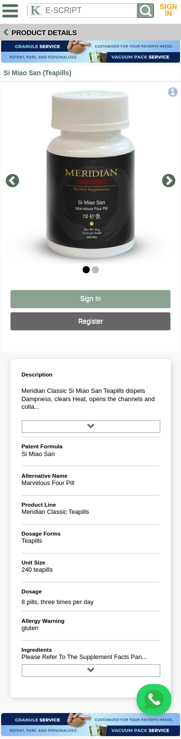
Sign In (90, 298)
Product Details (44, 33)
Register (90, 321)
